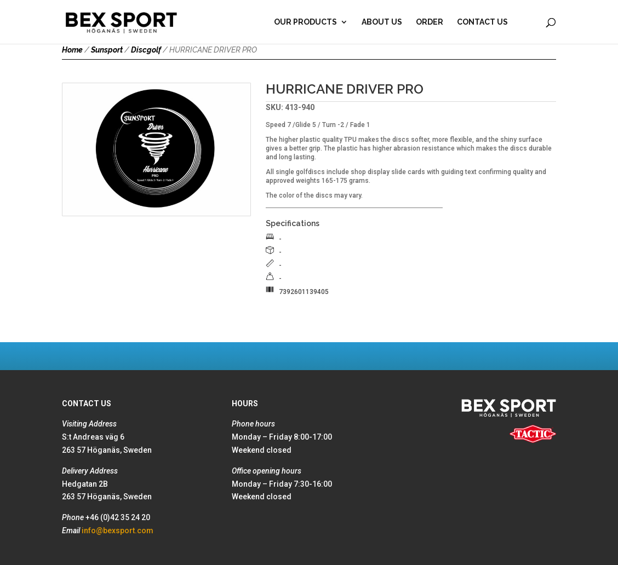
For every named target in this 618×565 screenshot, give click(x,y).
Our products (305, 22)
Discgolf (146, 49)
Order (429, 22)
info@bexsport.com (117, 530)
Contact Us (482, 22)
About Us (382, 22)
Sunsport (107, 49)
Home (72, 49)
